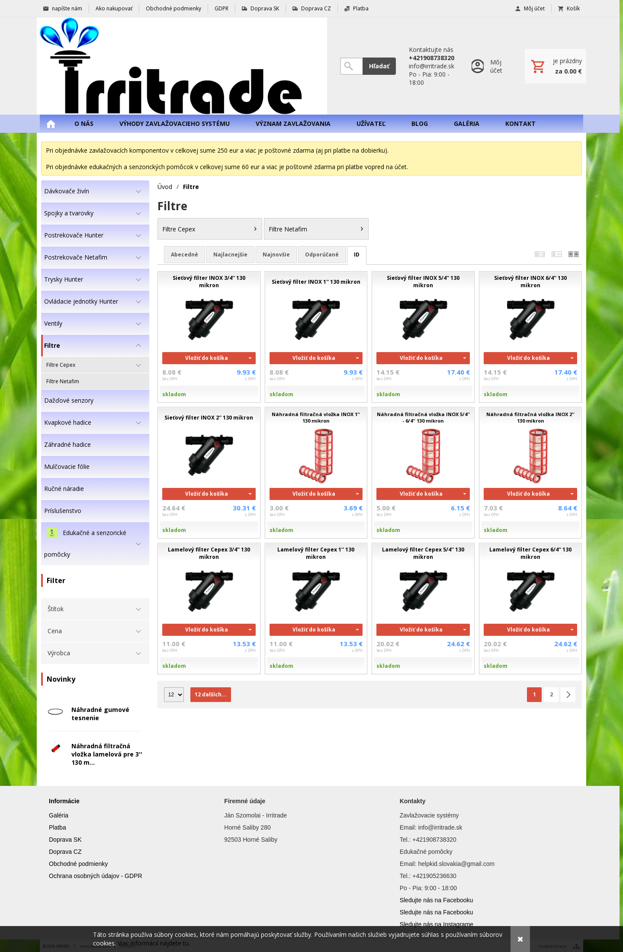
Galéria (58, 815)
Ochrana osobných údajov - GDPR (95, 875)
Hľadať (379, 66)
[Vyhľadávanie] (351, 66)
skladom (174, 394)
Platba (57, 827)
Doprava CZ (65, 851)
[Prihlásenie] (489, 66)
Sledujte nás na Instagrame (436, 924)
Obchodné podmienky (78, 863)
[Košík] (555, 66)
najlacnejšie (230, 254)
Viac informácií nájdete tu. (154, 943)
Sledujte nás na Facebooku (436, 900)
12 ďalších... (211, 694)
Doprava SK (65, 839)
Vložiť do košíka (206, 358)
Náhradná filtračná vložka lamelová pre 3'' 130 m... (106, 754)
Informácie (64, 801)
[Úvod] (182, 66)
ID (357, 254)
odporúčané (322, 254)
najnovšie (276, 254)
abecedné (184, 254)
